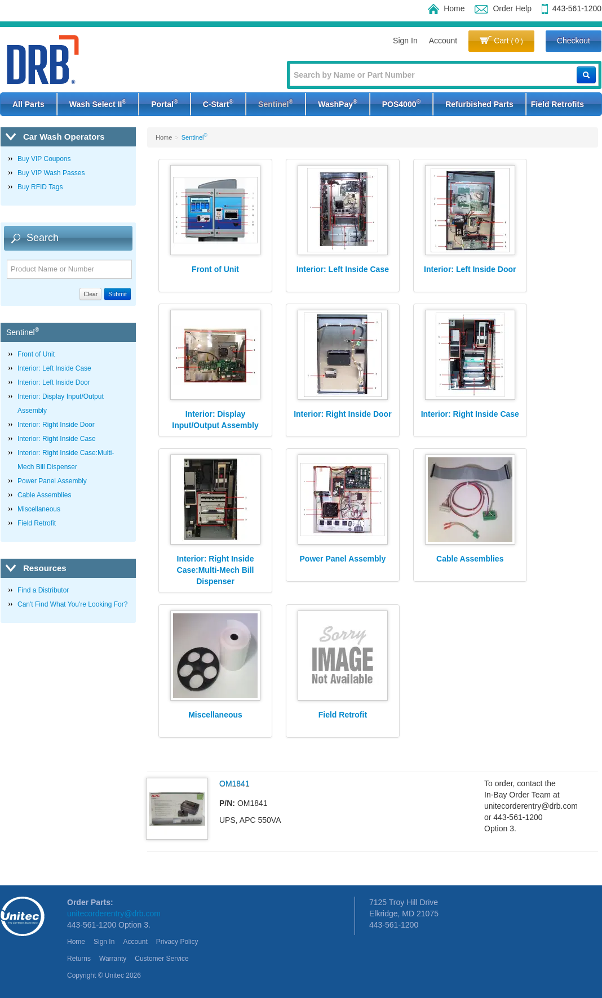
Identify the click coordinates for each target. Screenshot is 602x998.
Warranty (112, 959)
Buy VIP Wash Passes (51, 173)
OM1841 (234, 783)
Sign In (405, 40)
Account (443, 40)
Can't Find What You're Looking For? (72, 604)
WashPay (337, 103)
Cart (501, 40)
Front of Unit (36, 354)
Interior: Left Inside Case (54, 368)
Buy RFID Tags (40, 187)
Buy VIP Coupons (44, 159)
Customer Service (161, 959)
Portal (164, 103)
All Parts (28, 104)
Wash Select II (97, 103)
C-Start (218, 103)
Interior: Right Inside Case (56, 439)
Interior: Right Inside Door (56, 425)
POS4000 (401, 103)
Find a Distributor (43, 590)
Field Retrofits (557, 104)
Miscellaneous (38, 509)
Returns (79, 959)
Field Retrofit (36, 523)
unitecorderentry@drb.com (114, 913)
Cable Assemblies (44, 495)
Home (446, 8)
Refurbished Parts (479, 104)
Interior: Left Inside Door (53, 382)
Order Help (503, 8)
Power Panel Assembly (52, 481)
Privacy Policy (177, 942)
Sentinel (275, 103)
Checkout (573, 40)
